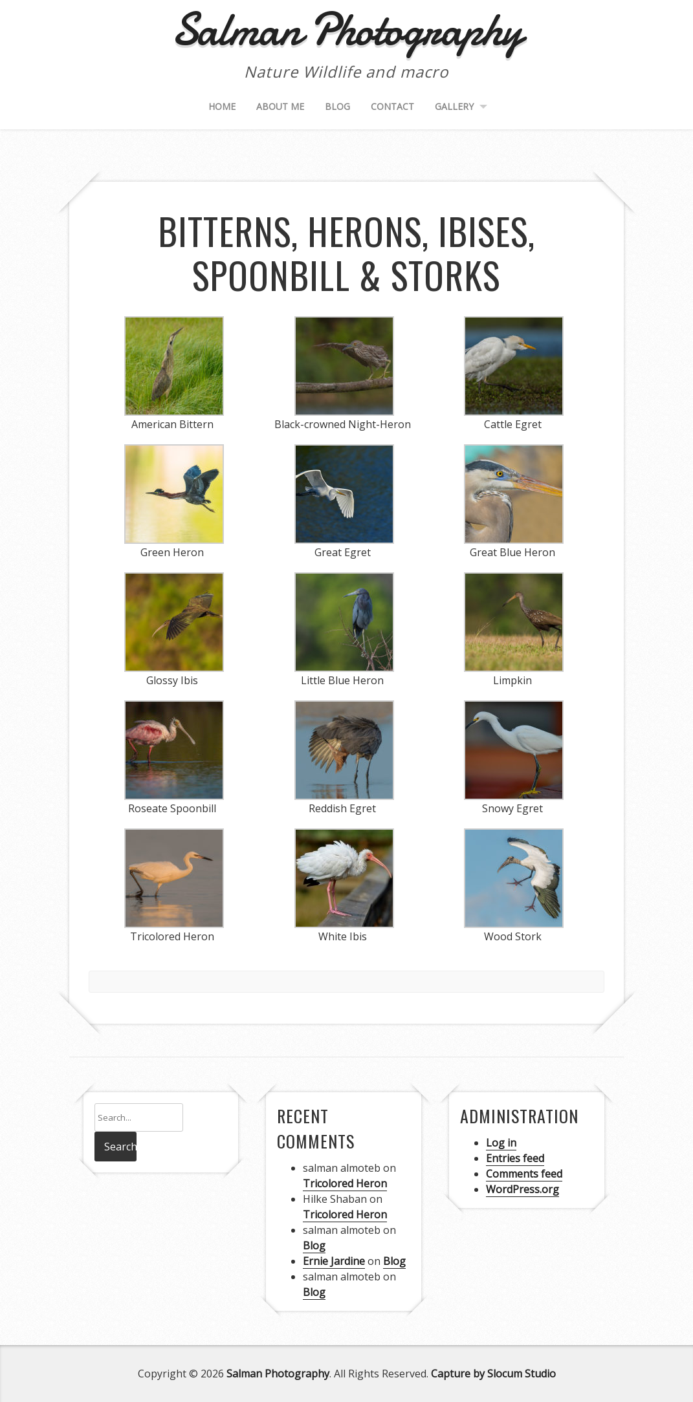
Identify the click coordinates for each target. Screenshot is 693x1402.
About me (280, 106)
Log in (501, 1143)
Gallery (454, 106)
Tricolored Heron (345, 1183)
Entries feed (515, 1158)
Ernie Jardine (334, 1261)
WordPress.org (522, 1189)
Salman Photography (277, 1373)
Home (222, 106)
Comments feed (524, 1174)
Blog (337, 106)
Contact (392, 106)
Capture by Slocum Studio (493, 1373)
